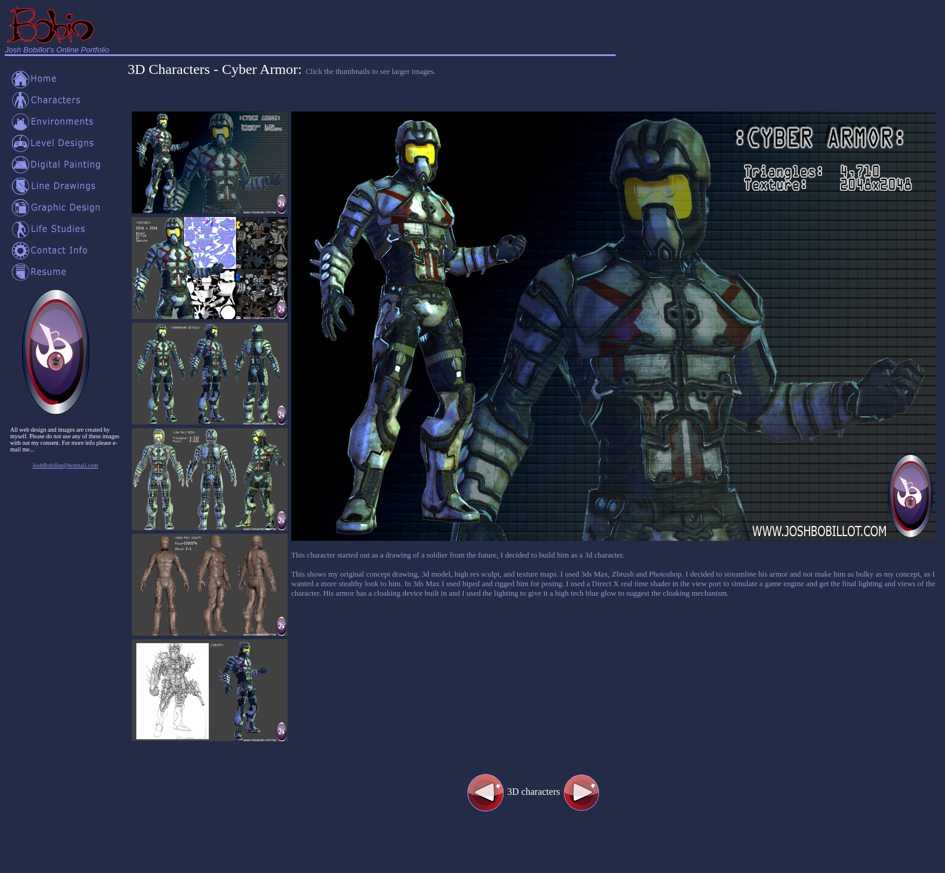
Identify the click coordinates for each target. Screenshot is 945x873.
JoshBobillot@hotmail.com (65, 465)
